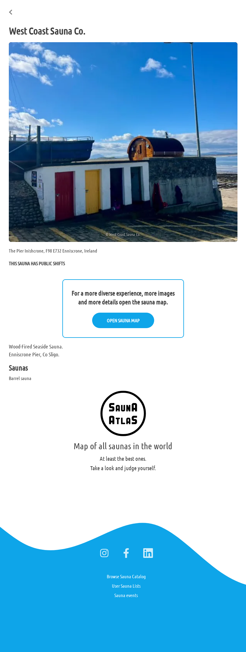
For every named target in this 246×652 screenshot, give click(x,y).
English (173, 8)
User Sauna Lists (126, 586)
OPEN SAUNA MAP (123, 320)
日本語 (233, 8)
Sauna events (126, 595)
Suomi (193, 8)
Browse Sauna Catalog (126, 576)
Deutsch (213, 8)
